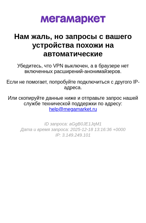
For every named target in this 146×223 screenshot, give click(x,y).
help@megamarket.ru (73, 109)
